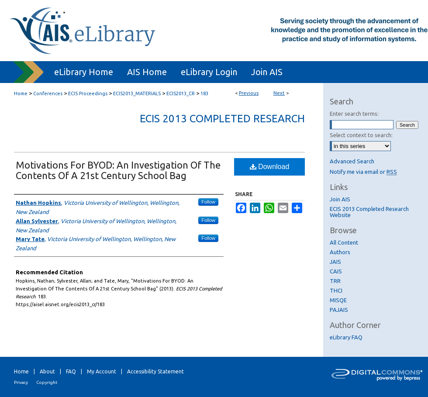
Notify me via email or (363, 172)
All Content (344, 242)
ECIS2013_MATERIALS (137, 93)
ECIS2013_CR (180, 93)
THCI (336, 290)
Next (279, 93)
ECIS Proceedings (87, 93)
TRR (335, 281)
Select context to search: (361, 135)
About (47, 371)
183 (204, 93)
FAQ (71, 371)
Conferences (47, 93)
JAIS (335, 262)
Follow (208, 201)
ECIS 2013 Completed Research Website (369, 212)
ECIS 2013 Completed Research (222, 118)
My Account (101, 371)
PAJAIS (339, 310)
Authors (340, 252)
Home (21, 93)
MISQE (338, 300)
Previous (249, 93)
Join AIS (340, 199)
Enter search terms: (354, 113)
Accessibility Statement (155, 371)
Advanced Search (352, 161)
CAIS (336, 271)
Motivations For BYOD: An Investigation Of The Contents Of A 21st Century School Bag (118, 170)
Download (270, 166)
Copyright (46, 382)
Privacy (21, 382)
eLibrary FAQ (346, 337)
